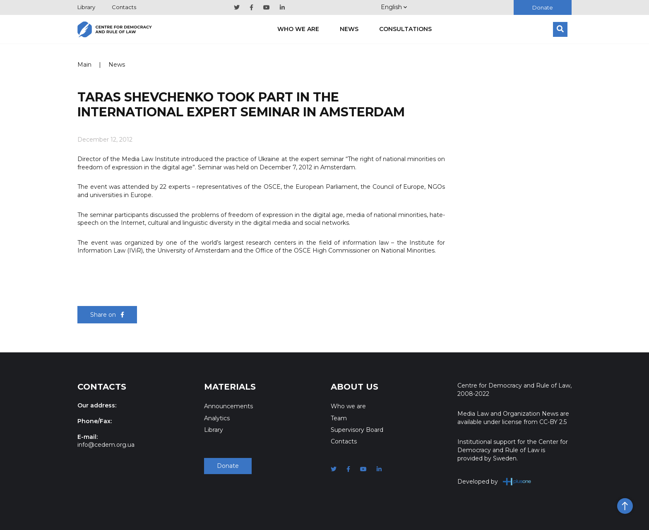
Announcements (228, 406)
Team (339, 418)
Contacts (124, 7)
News (349, 29)
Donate (542, 7)
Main (84, 64)
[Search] (560, 29)
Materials (230, 387)
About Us (354, 387)
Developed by (494, 481)
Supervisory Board (357, 430)
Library (86, 7)
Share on (107, 314)
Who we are (298, 29)
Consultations (405, 29)
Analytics (217, 418)
